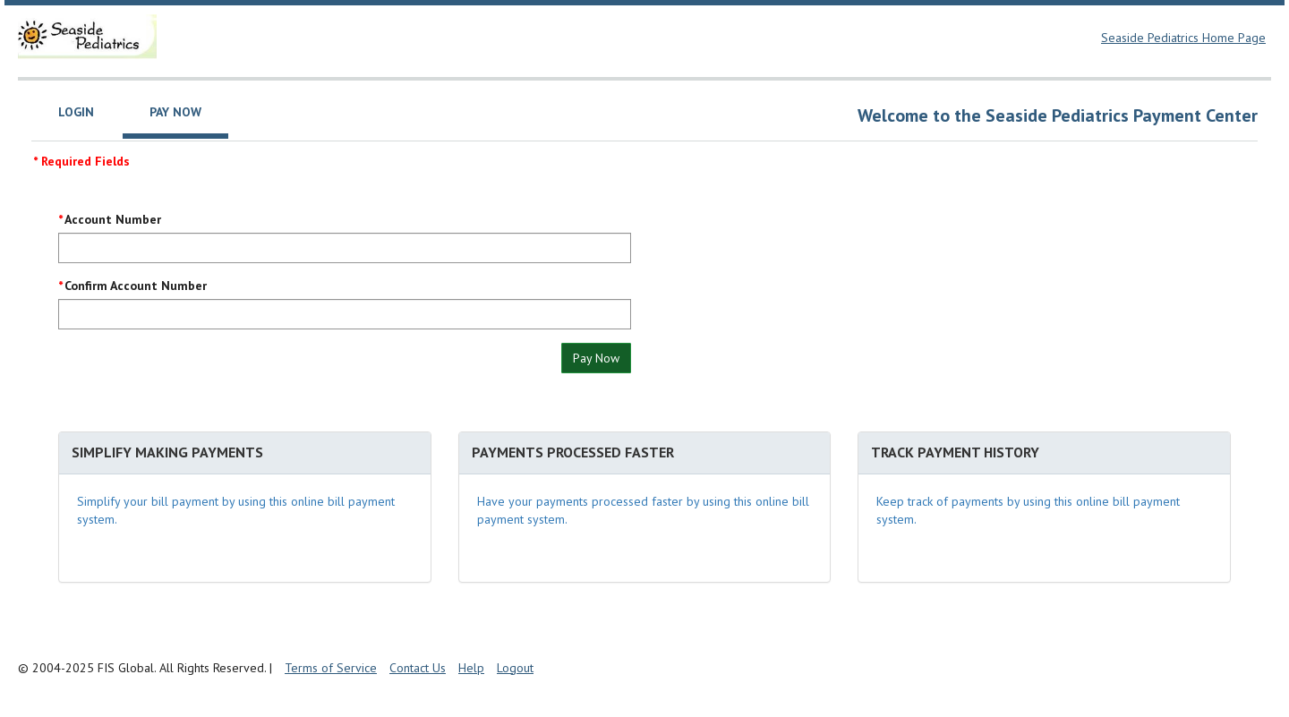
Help (471, 668)
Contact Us (417, 668)
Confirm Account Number (135, 285)
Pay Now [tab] (175, 112)
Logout (515, 668)
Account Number (112, 219)
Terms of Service (331, 668)
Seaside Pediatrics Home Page (1183, 38)
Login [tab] (76, 112)
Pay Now (596, 358)
